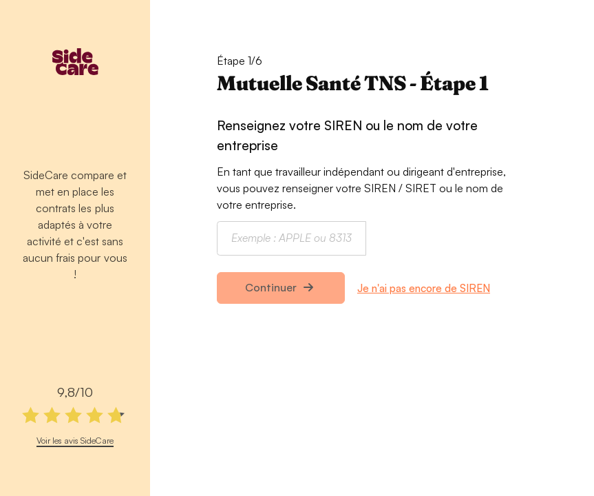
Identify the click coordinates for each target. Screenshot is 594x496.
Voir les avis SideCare (75, 440)
